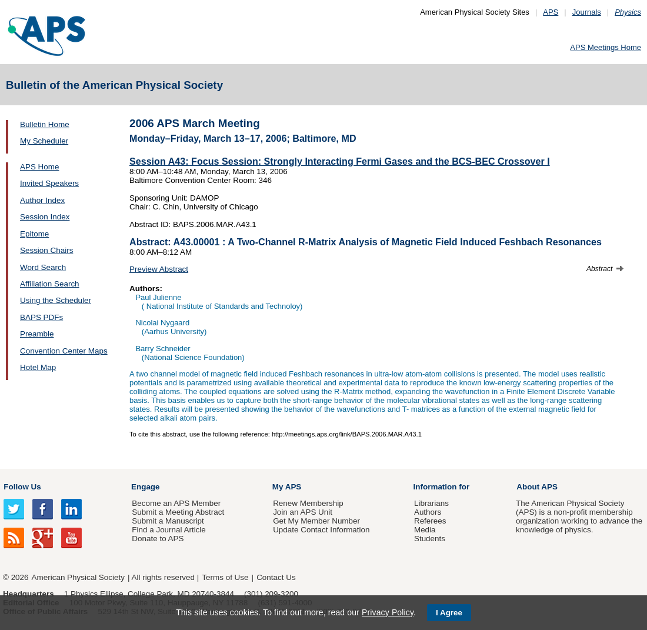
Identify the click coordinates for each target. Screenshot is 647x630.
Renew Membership (308, 503)
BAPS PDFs (41, 317)
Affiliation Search (49, 283)
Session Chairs (46, 250)
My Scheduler (44, 140)
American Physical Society (78, 577)
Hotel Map (38, 367)
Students (429, 538)
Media (425, 529)
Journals (586, 12)
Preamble (37, 333)
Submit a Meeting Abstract (178, 512)
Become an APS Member (176, 503)
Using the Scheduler (55, 300)
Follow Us (22, 486)
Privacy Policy (387, 612)
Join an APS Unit (302, 512)
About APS (537, 486)
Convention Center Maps (64, 350)
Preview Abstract (158, 269)
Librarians (431, 503)
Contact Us (275, 577)
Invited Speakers (49, 183)
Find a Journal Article (168, 529)
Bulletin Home (44, 124)
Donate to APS (158, 538)
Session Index (44, 216)
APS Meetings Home (605, 47)
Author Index (42, 200)
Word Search (43, 267)
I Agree (449, 612)
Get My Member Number (316, 520)
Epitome (34, 233)
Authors (427, 512)
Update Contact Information (321, 529)
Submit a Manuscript (168, 520)
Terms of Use (225, 577)
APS (550, 12)
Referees (430, 520)
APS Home (39, 166)
